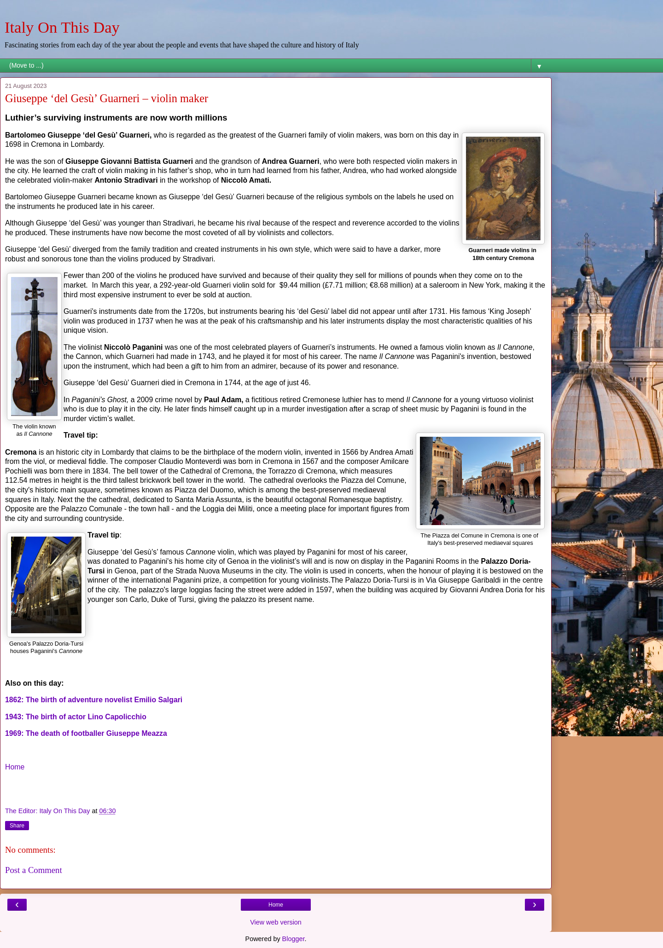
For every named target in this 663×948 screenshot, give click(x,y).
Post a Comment (33, 870)
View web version (276, 922)
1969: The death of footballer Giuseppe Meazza (87, 733)
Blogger (293, 938)
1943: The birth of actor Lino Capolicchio (75, 717)
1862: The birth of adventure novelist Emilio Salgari (93, 700)
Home (14, 767)
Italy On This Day (62, 27)
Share (17, 825)
